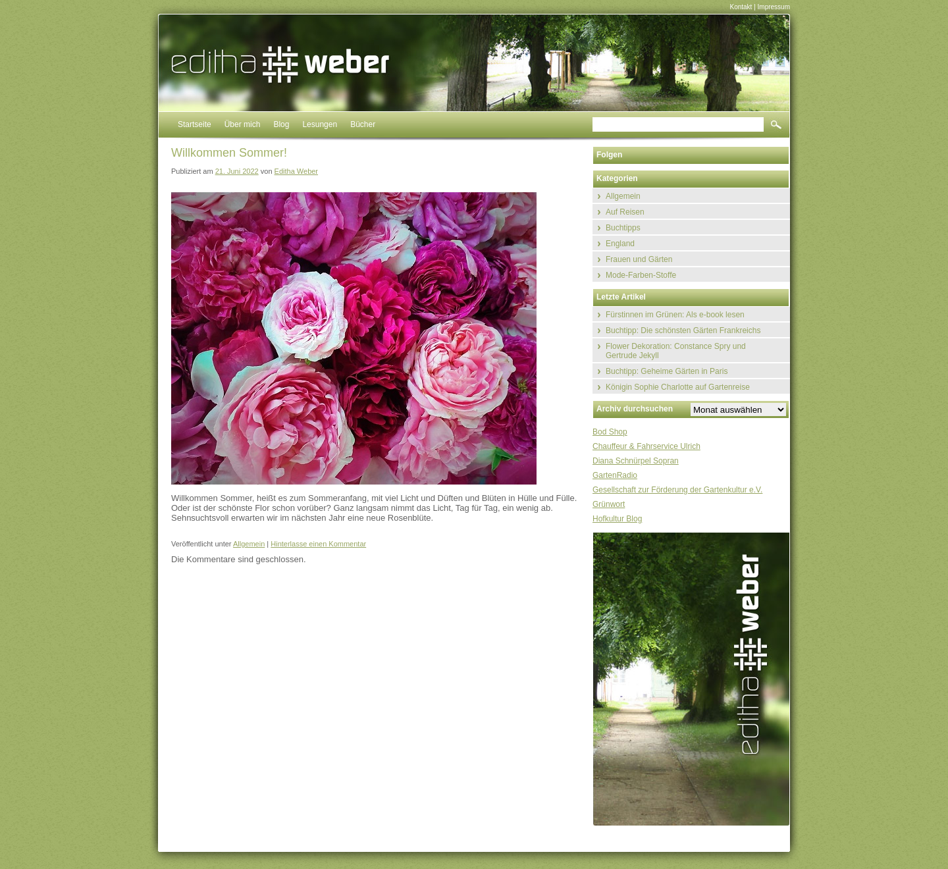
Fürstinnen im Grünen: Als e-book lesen (675, 314)
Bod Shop (609, 431)
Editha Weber (296, 171)
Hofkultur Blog (617, 518)
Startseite (194, 124)
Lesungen (319, 124)
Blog (281, 124)
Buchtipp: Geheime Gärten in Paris (666, 371)
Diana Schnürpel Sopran (635, 460)
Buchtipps (623, 227)
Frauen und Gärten (639, 259)
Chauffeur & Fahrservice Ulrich (646, 446)
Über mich (242, 124)
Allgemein (249, 544)
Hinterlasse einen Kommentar (318, 544)
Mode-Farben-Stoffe (641, 275)
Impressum (774, 7)
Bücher (362, 124)
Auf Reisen (625, 212)
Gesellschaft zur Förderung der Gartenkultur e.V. (677, 489)
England (620, 243)
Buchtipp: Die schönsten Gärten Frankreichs (683, 330)
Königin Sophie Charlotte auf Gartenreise (678, 387)
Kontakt (740, 7)
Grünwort (608, 504)
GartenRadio (614, 475)
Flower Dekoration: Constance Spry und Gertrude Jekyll (676, 351)
